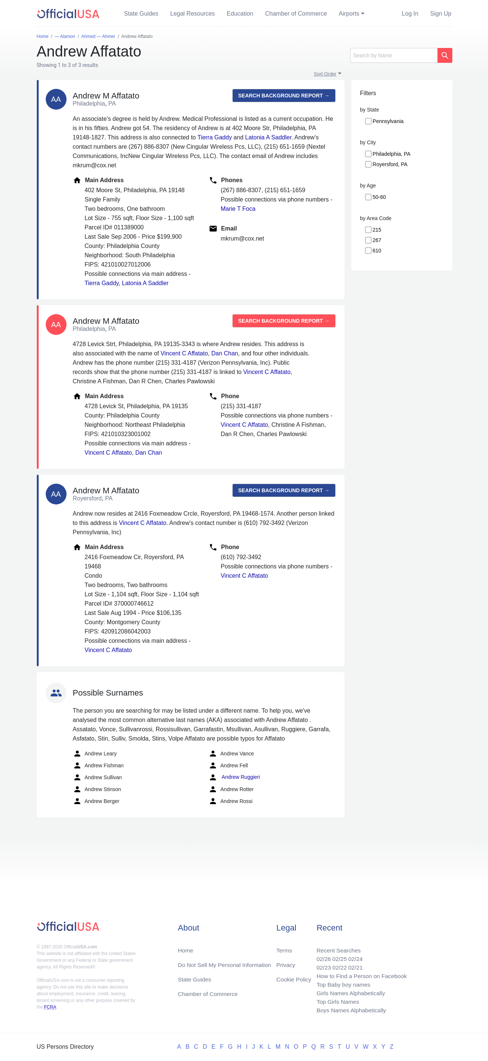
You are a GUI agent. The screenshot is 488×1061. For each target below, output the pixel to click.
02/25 (337, 956)
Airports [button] (349, 13)
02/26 (321, 956)
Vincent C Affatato (184, 353)
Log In (410, 13)
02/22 (337, 965)
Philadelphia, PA (392, 154)
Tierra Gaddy (214, 137)
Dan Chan (224, 353)
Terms (284, 947)
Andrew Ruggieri (234, 777)
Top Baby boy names (341, 983)
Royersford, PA (390, 164)
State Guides (141, 13)
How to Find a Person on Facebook (360, 974)
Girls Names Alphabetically (349, 992)
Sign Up (441, 13)
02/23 (321, 965)
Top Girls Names (336, 1001)
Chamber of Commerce (296, 13)
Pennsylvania (388, 121)
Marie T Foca (238, 209)
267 (377, 240)
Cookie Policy (294, 977)
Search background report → (284, 96)
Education (240, 13)
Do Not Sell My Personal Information (226, 962)
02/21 (353, 965)
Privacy (285, 962)
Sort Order (325, 74)
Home (186, 947)
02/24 (353, 956)
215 (377, 229)
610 (377, 250)
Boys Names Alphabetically (349, 1010)
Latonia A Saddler (268, 137)
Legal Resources (192, 13)
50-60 (379, 197)
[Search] (393, 55)
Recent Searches (336, 947)
